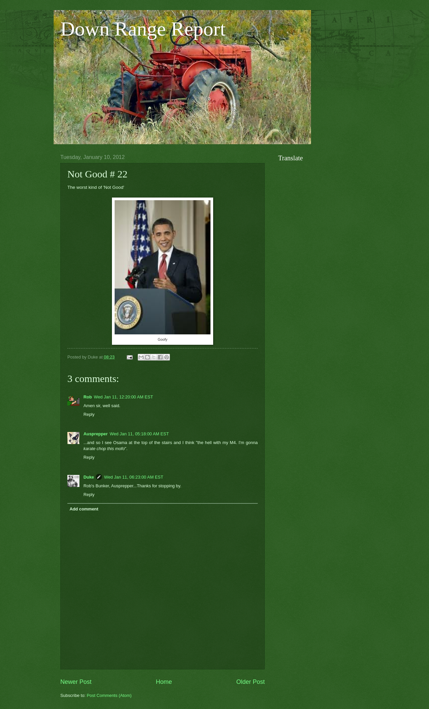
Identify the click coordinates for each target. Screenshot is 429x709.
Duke (88, 477)
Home (164, 681)
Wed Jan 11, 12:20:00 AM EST (123, 396)
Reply (89, 414)
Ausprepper (95, 433)
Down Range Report (143, 29)
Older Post (250, 681)
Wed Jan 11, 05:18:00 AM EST (139, 433)
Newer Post (75, 681)
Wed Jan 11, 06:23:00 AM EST (133, 477)
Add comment (83, 508)
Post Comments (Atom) (109, 695)
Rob (87, 396)
